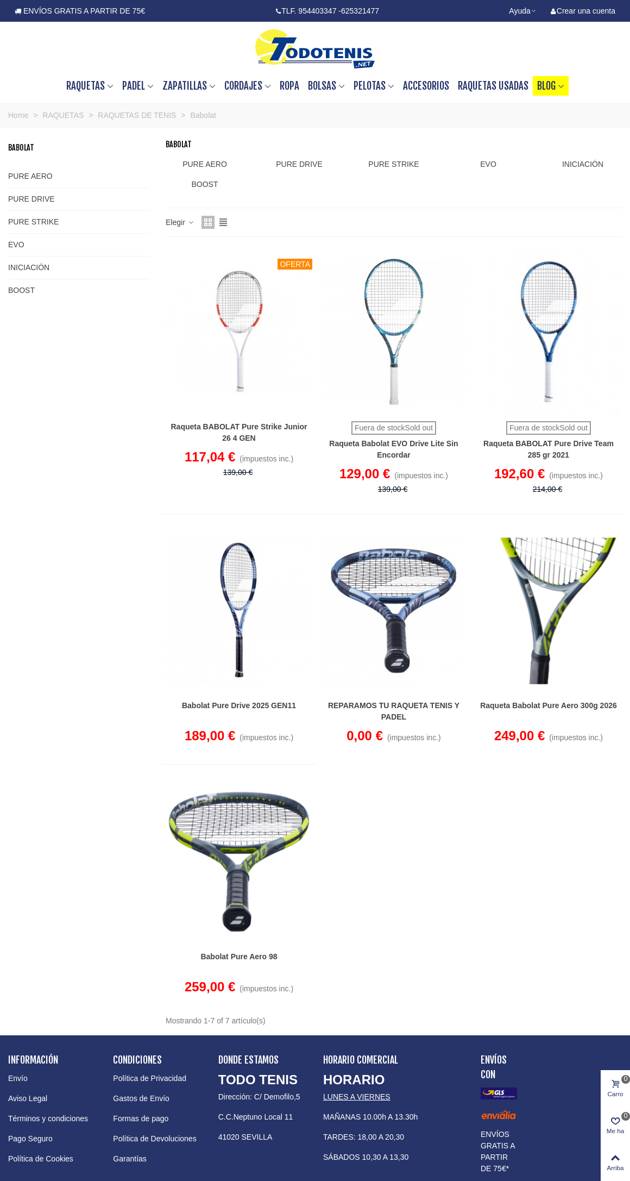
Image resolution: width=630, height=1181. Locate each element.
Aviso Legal (27, 1098)
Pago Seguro (30, 1138)
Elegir (180, 222)
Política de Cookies (40, 1158)
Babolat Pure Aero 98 (238, 956)
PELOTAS (370, 85)
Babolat (21, 147)
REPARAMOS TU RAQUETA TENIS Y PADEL (393, 711)
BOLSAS (322, 85)
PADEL (133, 85)
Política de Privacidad (149, 1078)
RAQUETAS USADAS (493, 85)
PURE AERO (30, 176)
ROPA (289, 85)
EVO (16, 244)
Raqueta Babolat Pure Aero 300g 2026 (548, 705)
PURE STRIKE (33, 221)
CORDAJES (243, 85)
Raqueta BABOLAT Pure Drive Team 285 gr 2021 (548, 449)
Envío (18, 1078)
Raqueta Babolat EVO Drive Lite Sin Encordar (393, 449)
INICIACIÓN (28, 267)
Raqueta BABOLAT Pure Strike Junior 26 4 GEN (239, 432)
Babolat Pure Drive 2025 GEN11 (239, 705)
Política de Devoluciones (154, 1138)
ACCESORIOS (426, 85)
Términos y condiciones (48, 1118)
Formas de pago (140, 1118)
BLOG (546, 85)
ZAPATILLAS (184, 85)
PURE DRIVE (31, 199)
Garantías (129, 1158)
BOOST (21, 290)
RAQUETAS (85, 85)
